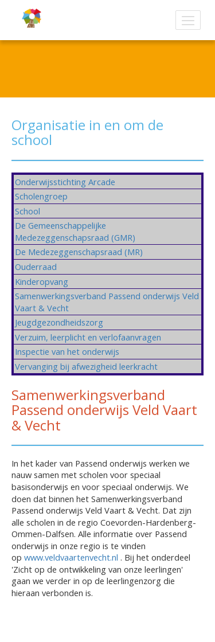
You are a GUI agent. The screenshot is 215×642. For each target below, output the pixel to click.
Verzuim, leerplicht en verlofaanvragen (88, 337)
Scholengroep (41, 196)
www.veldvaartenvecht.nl (71, 557)
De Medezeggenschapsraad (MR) (79, 251)
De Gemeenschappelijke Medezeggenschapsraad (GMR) (75, 231)
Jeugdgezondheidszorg (59, 322)
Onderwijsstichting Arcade (65, 181)
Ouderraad (36, 266)
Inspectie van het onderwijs (67, 351)
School (27, 211)
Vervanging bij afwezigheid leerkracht (86, 366)
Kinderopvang (41, 281)
